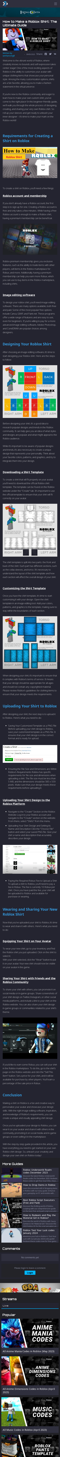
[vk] (55, 54)
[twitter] (50, 54)
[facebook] (46, 54)
